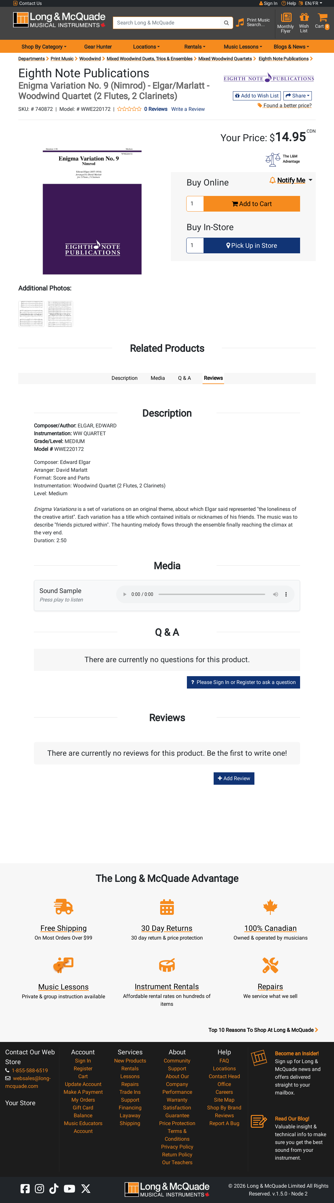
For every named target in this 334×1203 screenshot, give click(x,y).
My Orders (83, 1099)
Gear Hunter (98, 47)
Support (130, 1099)
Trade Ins (130, 1092)
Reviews (224, 1115)
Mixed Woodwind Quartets (225, 58)
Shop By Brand (224, 1107)
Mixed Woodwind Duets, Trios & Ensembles (149, 58)
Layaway (130, 1115)
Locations (224, 1068)
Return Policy (177, 1154)
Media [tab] (158, 378)
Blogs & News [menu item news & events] (289, 47)
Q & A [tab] (184, 378)
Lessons (130, 1076)
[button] (321, 23)
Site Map (224, 1099)
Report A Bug (224, 1123)
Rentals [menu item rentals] (193, 47)
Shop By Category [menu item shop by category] (42, 47)
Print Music (62, 58)
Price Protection (177, 1123)
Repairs (130, 1084)
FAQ (224, 1060)
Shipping (130, 1123)
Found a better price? (285, 105)
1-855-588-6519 (26, 1070)
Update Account (83, 1084)
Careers (224, 1092)
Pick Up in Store (251, 245)
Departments (31, 58)
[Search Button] (226, 23)
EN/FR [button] (308, 3)
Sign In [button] (268, 3)
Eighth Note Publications (284, 58)
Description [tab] (125, 378)
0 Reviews (155, 109)
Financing (130, 1107)
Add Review (234, 778)
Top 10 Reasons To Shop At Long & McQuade (263, 1030)
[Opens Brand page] (268, 77)
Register (83, 1068)
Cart (83, 1076)
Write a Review (188, 109)
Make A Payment (83, 1092)
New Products (130, 1060)
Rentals (130, 1068)
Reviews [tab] (213, 378)
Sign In (83, 1060)
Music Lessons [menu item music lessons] (241, 47)
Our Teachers (177, 1162)
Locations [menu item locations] (144, 47)
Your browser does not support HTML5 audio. (205, 594)
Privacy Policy (177, 1146)
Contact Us (27, 3)
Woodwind (90, 58)
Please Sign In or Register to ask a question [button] (243, 682)
